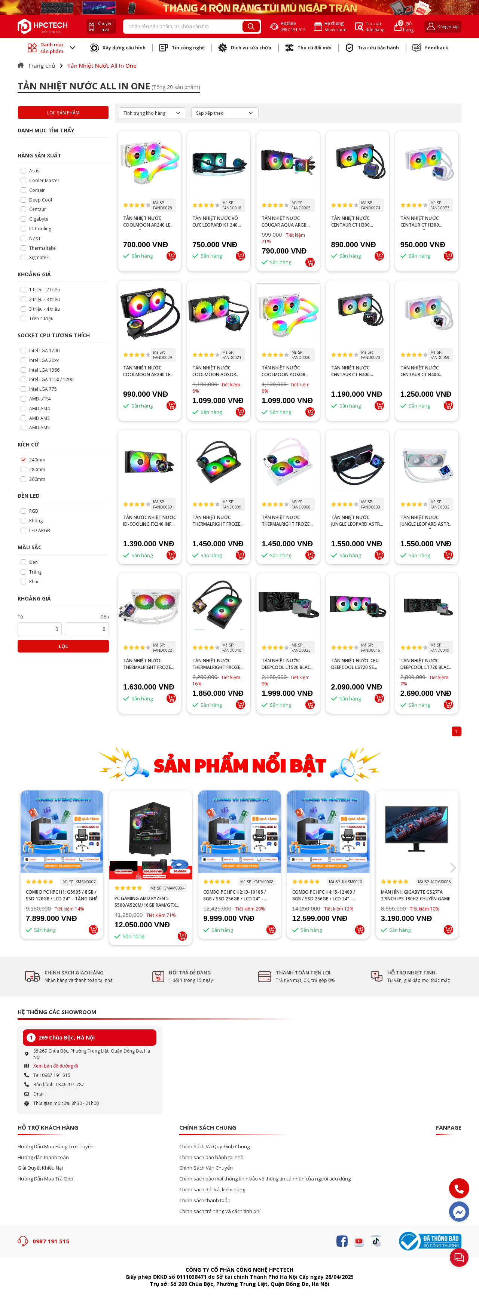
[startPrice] (40, 629)
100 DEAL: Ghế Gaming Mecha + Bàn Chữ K (61, 895)
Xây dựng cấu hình (118, 47)
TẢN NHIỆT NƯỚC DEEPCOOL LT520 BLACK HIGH (287, 664)
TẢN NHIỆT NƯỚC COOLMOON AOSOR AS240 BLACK (214, 371)
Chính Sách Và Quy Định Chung (214, 1146)
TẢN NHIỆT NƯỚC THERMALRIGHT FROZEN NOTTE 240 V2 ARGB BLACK (218, 521)
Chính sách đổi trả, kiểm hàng (212, 1189)
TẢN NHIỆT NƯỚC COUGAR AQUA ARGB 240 (284, 221)
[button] (453, 868)
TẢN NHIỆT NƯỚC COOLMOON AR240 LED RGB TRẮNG (148, 221)
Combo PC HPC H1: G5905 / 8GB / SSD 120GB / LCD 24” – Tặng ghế (150, 895)
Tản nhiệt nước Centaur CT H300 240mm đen (350, 221)
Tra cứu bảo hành (372, 47)
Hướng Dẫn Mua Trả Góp (45, 1179)
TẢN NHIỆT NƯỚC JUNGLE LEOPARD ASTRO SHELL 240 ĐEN (357, 521)
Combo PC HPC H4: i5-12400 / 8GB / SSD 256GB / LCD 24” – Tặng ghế (412, 895)
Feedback (430, 47)
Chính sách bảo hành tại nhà (211, 1157)
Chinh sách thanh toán (205, 1200)
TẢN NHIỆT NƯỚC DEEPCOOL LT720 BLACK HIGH (426, 664)
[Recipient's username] (183, 26)
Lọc (63, 646)
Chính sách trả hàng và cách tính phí (219, 1211)
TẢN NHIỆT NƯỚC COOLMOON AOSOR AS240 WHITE (283, 371)
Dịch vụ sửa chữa (244, 47)
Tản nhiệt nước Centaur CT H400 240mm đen (350, 371)
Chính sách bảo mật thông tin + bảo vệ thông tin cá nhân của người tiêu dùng (265, 1179)
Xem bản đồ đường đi (55, 1066)
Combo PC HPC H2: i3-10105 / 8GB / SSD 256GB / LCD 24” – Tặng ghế (323, 895)
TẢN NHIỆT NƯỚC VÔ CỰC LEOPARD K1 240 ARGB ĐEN (215, 221)
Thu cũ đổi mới (308, 47)
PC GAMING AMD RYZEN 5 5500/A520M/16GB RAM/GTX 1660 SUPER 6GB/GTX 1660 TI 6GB (239, 902)
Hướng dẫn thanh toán (43, 1157)
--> (239, 834)
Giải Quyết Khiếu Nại (40, 1168)
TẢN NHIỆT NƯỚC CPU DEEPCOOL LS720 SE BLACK (355, 664)
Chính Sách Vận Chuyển (206, 1168)
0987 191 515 (51, 1241)
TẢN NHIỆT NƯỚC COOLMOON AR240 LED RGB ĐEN (148, 371)
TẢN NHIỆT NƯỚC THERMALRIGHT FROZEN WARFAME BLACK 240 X (218, 664)
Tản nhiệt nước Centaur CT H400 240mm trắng (419, 371)
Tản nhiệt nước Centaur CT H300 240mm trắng (419, 221)
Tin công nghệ (182, 47)
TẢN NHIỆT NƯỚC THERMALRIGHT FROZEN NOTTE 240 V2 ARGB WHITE (287, 521)
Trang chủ (36, 65)
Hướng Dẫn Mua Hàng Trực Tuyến (56, 1146)
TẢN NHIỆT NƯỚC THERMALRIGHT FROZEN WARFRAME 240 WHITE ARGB (148, 664)
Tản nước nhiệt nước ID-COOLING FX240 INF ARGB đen (149, 521)
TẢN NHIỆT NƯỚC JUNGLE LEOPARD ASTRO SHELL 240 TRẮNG (426, 521)
